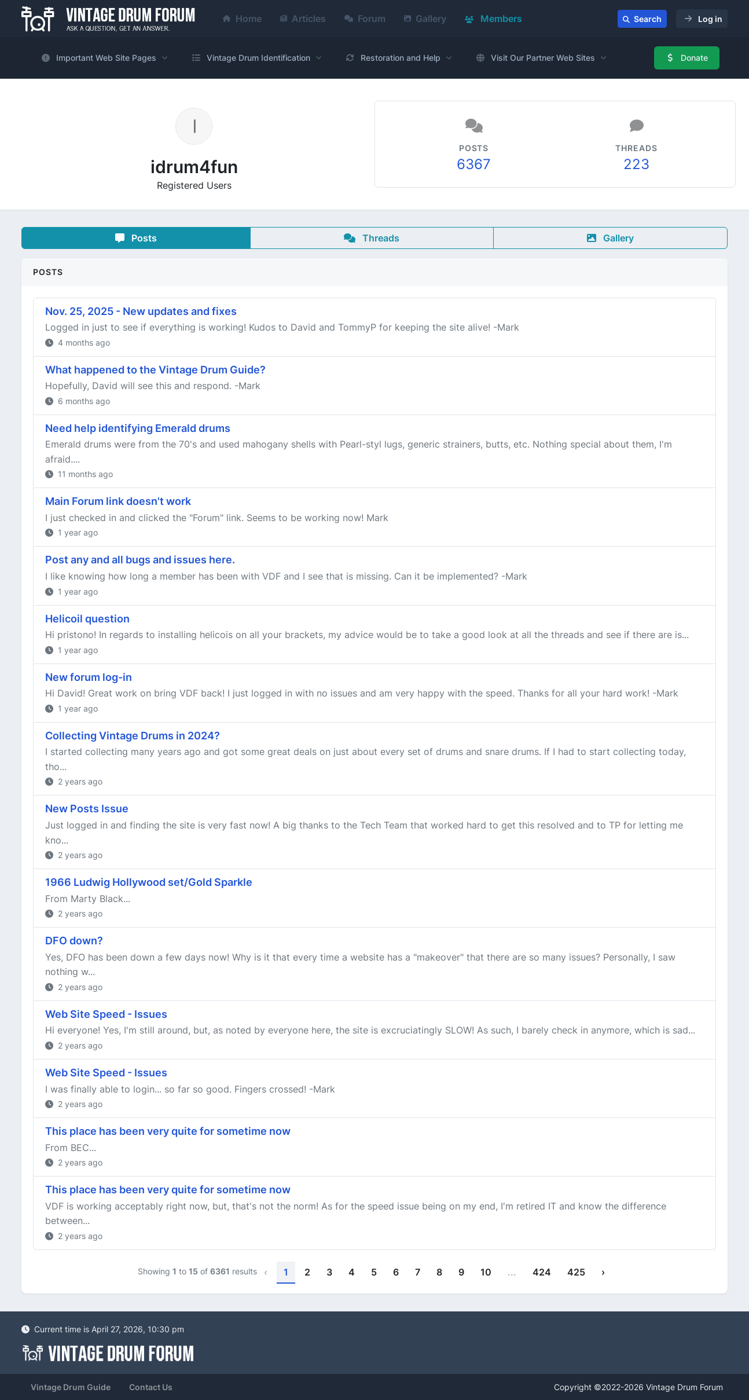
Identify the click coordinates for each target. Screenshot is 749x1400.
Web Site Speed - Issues (106, 1014)
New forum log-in (88, 677)
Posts (136, 238)
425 (576, 1272)
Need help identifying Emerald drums (137, 428)
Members (493, 18)
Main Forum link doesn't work (118, 501)
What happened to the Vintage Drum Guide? (155, 370)
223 (636, 164)
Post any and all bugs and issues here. (140, 560)
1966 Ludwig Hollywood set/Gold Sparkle (148, 882)
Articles (303, 18)
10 (485, 1272)
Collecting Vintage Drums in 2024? (132, 736)
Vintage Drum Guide (71, 1387)
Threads (371, 238)
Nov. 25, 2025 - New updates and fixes (141, 311)
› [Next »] (603, 1272)
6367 (474, 164)
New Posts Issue (86, 808)
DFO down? (74, 940)
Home (242, 18)
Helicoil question (87, 619)
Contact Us (150, 1387)
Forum (364, 18)
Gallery (425, 18)
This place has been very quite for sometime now (168, 1131)
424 (542, 1272)
